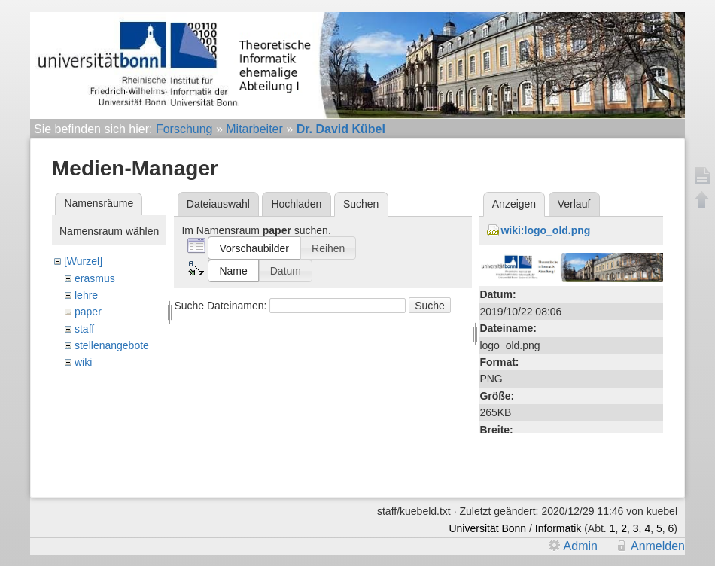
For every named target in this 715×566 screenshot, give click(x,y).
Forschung (184, 129)
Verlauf (574, 204)
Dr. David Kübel (341, 129)
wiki (83, 362)
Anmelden (658, 546)
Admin (581, 546)
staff (84, 329)
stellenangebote (112, 345)
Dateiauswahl (218, 204)
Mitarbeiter (254, 129)
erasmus (95, 278)
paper (88, 312)
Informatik (558, 528)
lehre (86, 295)
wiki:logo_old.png (545, 230)
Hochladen (296, 204)
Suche (430, 306)
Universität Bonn (487, 528)
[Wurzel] (83, 261)
